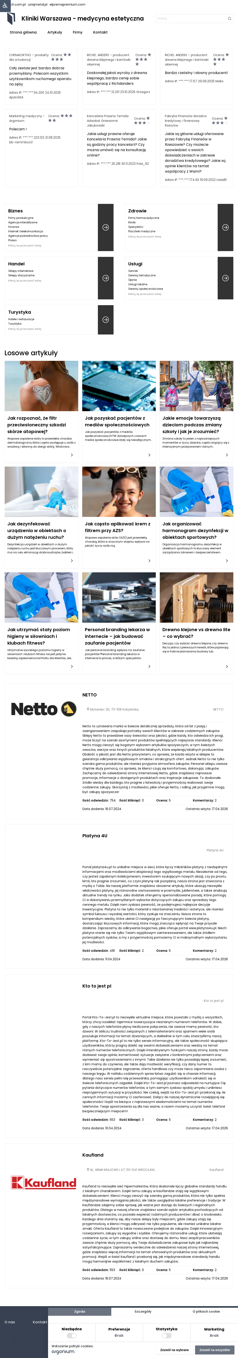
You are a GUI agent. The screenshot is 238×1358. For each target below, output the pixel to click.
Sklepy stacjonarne (21, 275)
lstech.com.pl (15, 4)
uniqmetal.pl (37, 4)
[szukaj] (194, 18)
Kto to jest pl (96, 986)
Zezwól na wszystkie (215, 1350)
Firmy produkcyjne (20, 218)
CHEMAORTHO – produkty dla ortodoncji (29, 57)
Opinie (132, 280)
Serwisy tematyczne (142, 275)
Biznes (15, 211)
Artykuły (54, 32)
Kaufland (92, 1155)
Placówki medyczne (141, 231)
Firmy (77, 32)
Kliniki (132, 222)
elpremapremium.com (67, 4)
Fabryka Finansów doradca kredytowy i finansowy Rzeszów (185, 121)
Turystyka (19, 312)
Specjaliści (135, 227)
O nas (9, 1322)
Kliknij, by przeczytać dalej (24, 245)
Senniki (133, 271)
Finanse (13, 227)
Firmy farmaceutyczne (143, 218)
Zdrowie (137, 211)
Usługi (135, 264)
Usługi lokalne (137, 284)
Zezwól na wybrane (174, 1350)
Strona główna (23, 32)
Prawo (12, 240)
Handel (16, 264)
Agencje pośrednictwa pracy (28, 236)
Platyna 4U (94, 836)
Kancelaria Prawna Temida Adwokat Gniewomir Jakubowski (107, 121)
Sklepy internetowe (20, 271)
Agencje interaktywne (22, 222)
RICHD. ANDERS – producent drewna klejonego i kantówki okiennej (109, 60)
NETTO (89, 695)
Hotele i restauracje (21, 319)
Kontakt (100, 32)
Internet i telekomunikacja (25, 231)
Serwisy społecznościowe (145, 289)
